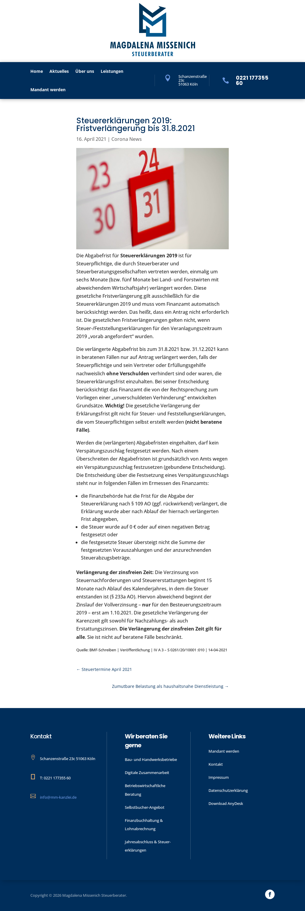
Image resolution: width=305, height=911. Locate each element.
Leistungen (112, 71)
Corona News (126, 139)
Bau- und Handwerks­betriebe (151, 759)
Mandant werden (48, 90)
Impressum (218, 777)
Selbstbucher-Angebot (144, 807)
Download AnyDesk (225, 803)
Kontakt (215, 764)
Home (36, 71)
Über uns (84, 71)
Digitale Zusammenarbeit (147, 772)
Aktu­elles (59, 71)
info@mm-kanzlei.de (58, 797)
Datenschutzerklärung (228, 790)
